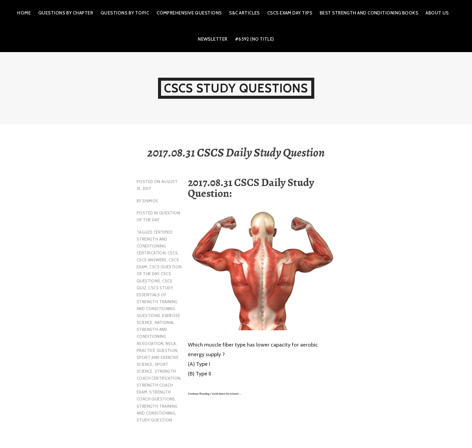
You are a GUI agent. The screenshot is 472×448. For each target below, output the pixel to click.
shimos (150, 200)
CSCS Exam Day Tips (289, 13)
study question (154, 420)
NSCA (171, 343)
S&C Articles (244, 13)
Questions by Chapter (65, 13)
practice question (157, 350)
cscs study (160, 287)
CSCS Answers (152, 259)
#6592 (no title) (254, 39)
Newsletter (213, 39)
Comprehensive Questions (189, 13)
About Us (437, 13)
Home (24, 13)
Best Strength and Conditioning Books (369, 13)
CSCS (173, 252)
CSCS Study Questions (236, 88)
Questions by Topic (125, 13)
